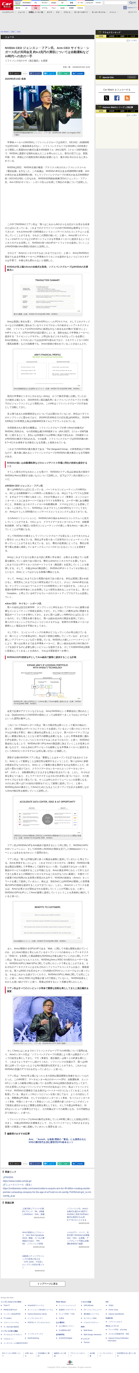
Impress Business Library (37, 1314)
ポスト (16, 73)
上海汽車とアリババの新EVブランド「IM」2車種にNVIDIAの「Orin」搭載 (33, 1211)
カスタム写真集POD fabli (119, 1334)
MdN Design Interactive (92, 1335)
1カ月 (133, 36)
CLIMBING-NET (65, 1330)
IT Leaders (8, 1318)
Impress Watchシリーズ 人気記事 (118, 107)
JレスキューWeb (90, 1318)
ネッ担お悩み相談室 (11, 1327)
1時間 (101, 36)
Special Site (108, 77)
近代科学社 (60, 1335)
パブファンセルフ (115, 1322)
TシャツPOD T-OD (66, 1314)
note (65, 73)
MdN (83, 1327)
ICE (107, 1302)
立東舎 (61, 1318)
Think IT (7, 1305)
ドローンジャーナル (11, 1322)
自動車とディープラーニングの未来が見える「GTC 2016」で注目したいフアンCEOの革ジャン (33, 1262)
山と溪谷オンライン (66, 1326)
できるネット (9, 1339)
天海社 (111, 1305)
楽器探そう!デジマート (67, 1310)
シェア (37, 73)
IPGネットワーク (112, 1326)
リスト (25, 73)
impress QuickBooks (116, 1314)
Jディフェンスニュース (93, 1310)
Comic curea (113, 1310)
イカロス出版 (86, 1302)
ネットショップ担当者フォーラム (40, 1310)
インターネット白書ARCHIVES (16, 1343)
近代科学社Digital (65, 1338)
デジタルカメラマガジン (13, 1335)
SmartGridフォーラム (36, 1305)
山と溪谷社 (60, 1322)
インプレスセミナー (35, 1318)
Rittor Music (61, 1302)
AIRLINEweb (88, 1305)
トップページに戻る (47, 1284)
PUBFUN (109, 1318)
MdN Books (88, 1330)
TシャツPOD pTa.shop (118, 1330)
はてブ (51, 73)
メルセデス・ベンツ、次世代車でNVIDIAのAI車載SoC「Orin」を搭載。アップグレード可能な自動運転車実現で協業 (78, 1238)
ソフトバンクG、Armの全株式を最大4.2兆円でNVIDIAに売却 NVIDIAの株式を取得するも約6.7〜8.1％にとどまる (78, 1214)
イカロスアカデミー (91, 1322)
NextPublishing (33, 1338)
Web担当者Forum (10, 1310)
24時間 (111, 36)
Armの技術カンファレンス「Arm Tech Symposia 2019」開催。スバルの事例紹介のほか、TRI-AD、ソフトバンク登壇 (33, 1238)
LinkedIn (80, 73)
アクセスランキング (111, 32)
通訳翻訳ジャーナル (91, 1314)
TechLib (86, 1342)
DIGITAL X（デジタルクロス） (39, 1322)
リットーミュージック (67, 1305)
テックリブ (85, 1339)
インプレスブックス (35, 1334)
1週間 (122, 36)
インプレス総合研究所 (12, 1314)
